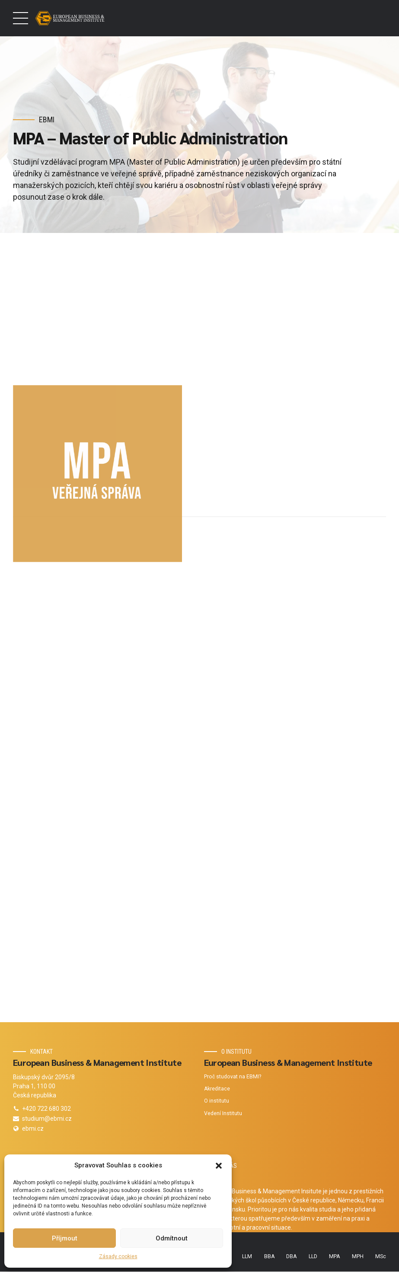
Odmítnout (172, 1238)
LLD (313, 1256)
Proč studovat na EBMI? (232, 1077)
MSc (380, 1256)
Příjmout (64, 1238)
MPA (334, 1256)
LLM (247, 1256)
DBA (291, 1256)
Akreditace (217, 1089)
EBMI (46, 119)
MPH (358, 1256)
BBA (269, 1256)
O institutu (216, 1101)
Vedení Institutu (223, 1113)
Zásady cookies (118, 1256)
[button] (218, 1165)
